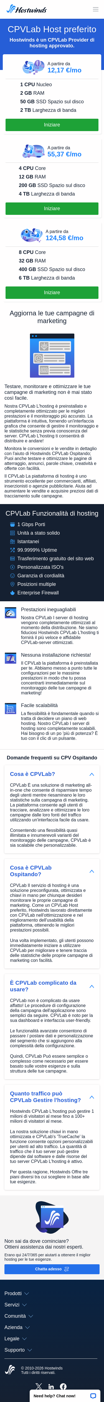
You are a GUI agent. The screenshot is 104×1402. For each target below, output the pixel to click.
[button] (65, 1394)
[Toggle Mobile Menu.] (95, 9)
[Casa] (27, 9)
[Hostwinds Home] (10, 1370)
